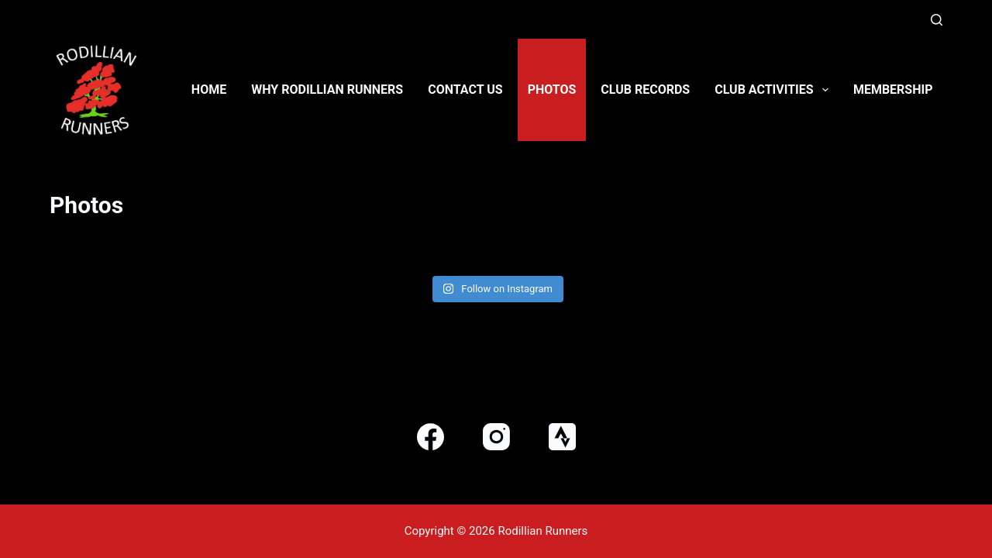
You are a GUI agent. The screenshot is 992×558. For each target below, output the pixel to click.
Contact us (465, 89)
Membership (893, 89)
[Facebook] (430, 436)
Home (208, 89)
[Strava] (562, 436)
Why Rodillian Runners (327, 89)
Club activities (775, 90)
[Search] (936, 20)
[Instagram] (496, 436)
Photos (552, 89)
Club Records (645, 89)
